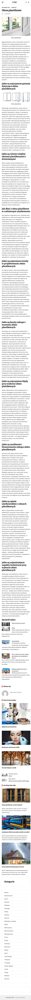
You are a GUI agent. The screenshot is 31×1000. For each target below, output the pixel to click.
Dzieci (6, 899)
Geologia (7, 908)
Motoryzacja (8, 927)
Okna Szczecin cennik (18, 623)
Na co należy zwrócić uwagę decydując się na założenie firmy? (20, 656)
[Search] (28, 2)
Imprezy (6, 915)
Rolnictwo (7, 947)
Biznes (6, 892)
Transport (7, 959)
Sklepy (6, 950)
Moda (6, 924)
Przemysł (7, 943)
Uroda (6, 969)
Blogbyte (23, 997)
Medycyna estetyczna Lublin (11, 747)
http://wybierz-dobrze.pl (15, 692)
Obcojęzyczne (8, 934)
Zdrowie (6, 979)
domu (3, 169)
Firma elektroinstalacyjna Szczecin (13, 867)
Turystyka (7, 963)
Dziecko (6, 902)
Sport (6, 953)
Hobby (6, 911)
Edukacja (7, 905)
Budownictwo (6, 7)
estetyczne (20, 171)
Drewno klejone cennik (9, 768)
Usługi (6, 972)
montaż (22, 137)
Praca (6, 937)
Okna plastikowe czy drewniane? (12, 805)
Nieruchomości (8, 931)
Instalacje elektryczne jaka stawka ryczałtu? (16, 832)
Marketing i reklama (10, 921)
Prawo (6, 940)
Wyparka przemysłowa (9, 727)
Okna (3, 42)
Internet (6, 918)
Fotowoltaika (15, 641)
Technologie (8, 956)
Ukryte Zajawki (8, 966)
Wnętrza (13, 7)
